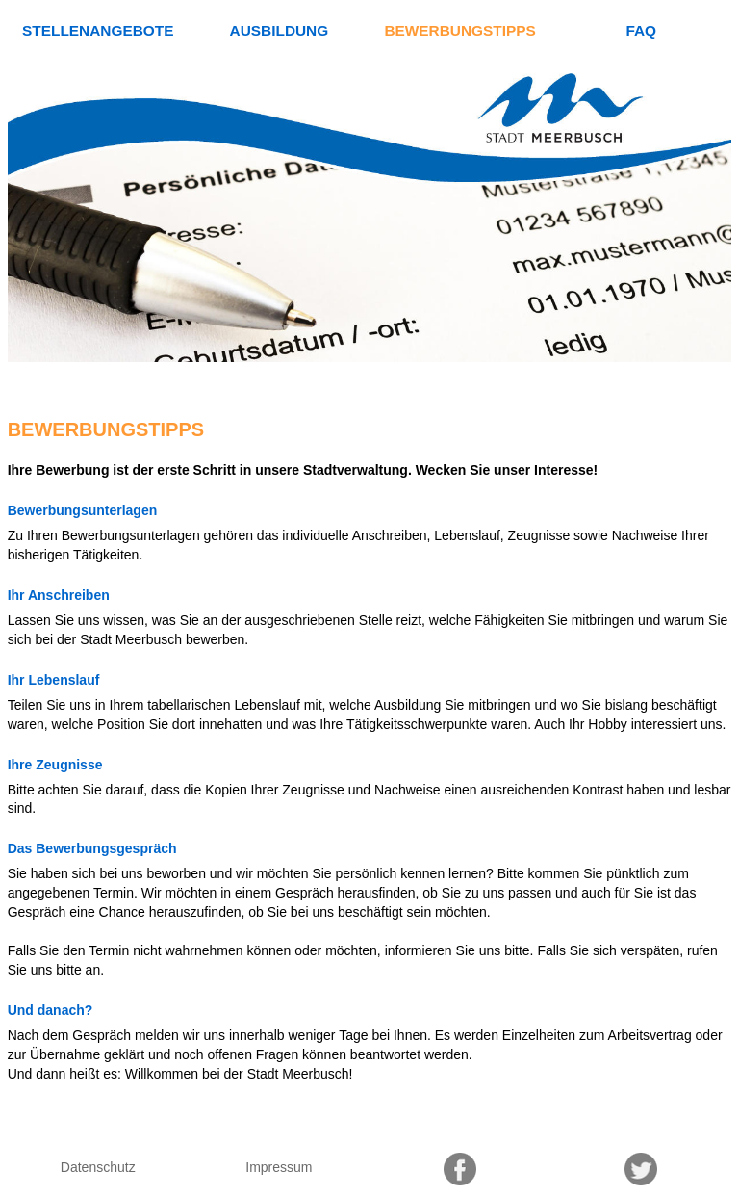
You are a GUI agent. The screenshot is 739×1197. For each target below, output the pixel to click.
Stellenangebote (97, 30)
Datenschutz (98, 1167)
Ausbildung (279, 30)
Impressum (278, 1167)
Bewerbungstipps (459, 30)
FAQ (640, 30)
